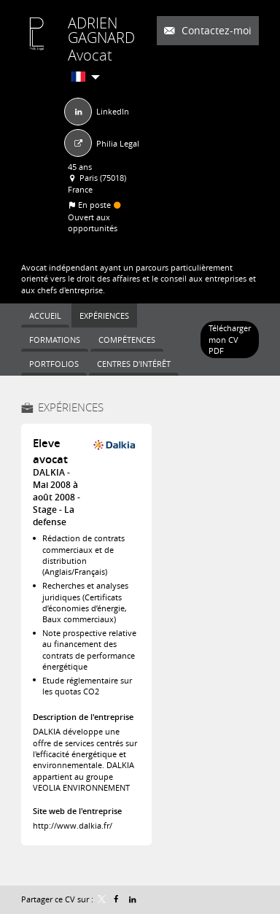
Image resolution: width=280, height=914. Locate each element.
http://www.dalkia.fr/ (72, 825)
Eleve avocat (50, 451)
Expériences (71, 407)
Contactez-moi (215, 30)
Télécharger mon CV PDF (230, 339)
